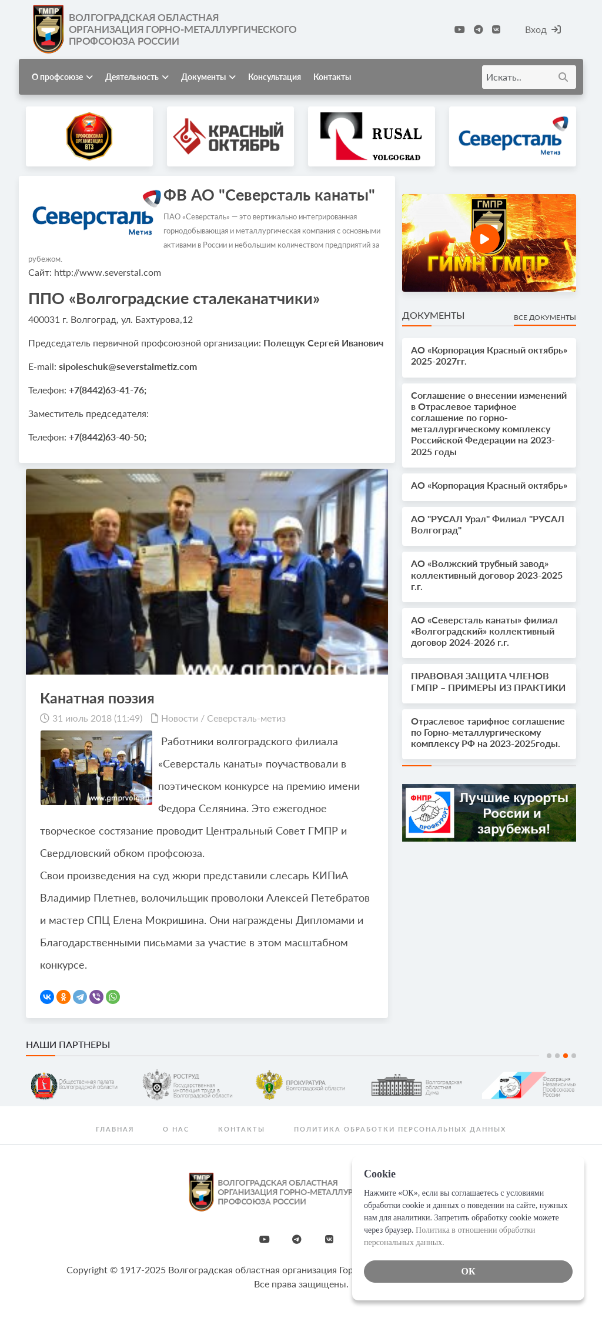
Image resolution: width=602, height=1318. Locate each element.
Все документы (545, 317)
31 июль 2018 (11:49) (97, 717)
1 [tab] (549, 1055)
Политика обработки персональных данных (400, 1129)
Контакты (332, 77)
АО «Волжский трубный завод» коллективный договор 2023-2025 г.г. (487, 574)
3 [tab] (565, 1055)
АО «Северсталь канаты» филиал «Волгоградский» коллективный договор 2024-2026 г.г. (484, 631)
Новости (179, 717)
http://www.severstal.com (107, 272)
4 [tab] (573, 1055)
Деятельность (137, 77)
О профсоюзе (62, 77)
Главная (115, 1129)
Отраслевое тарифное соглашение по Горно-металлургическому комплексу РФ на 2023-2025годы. (488, 732)
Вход (543, 29)
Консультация (274, 77)
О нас (176, 1129)
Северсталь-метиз (246, 717)
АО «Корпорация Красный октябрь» (489, 485)
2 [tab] (557, 1055)
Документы (208, 77)
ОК (468, 1271)
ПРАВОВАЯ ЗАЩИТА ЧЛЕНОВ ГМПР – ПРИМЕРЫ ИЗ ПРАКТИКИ (488, 681)
